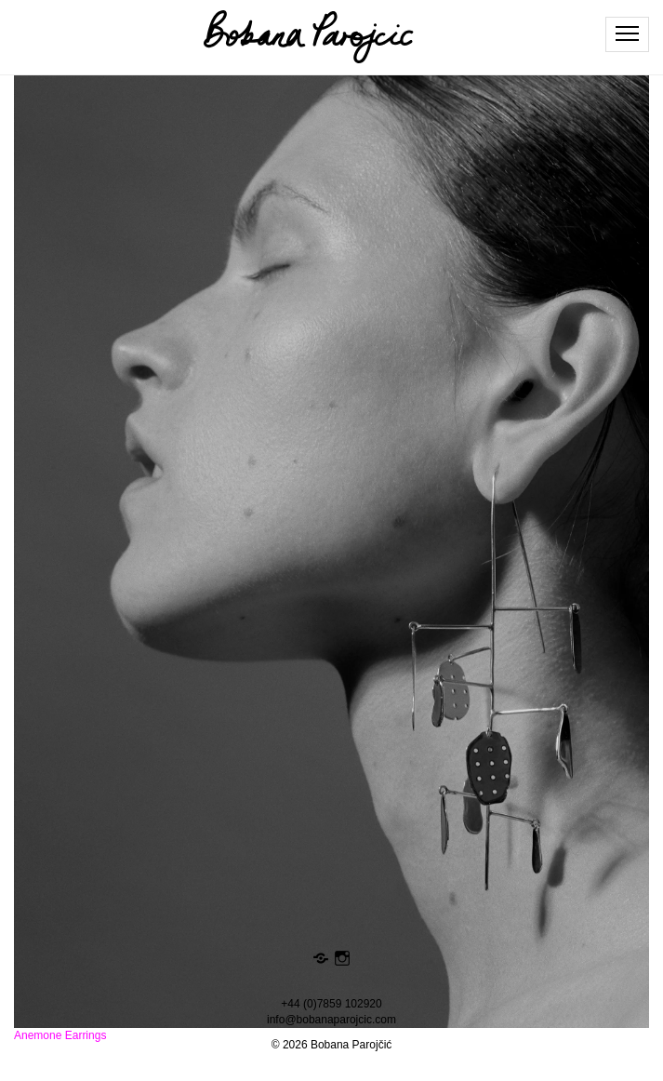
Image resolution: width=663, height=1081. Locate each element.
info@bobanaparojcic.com (331, 1019)
